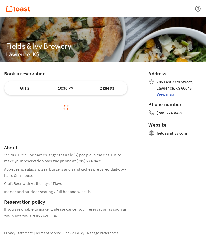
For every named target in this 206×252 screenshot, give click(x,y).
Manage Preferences (102, 233)
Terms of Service (48, 233)
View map (165, 94)
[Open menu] (198, 9)
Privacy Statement (18, 233)
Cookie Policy (74, 233)
